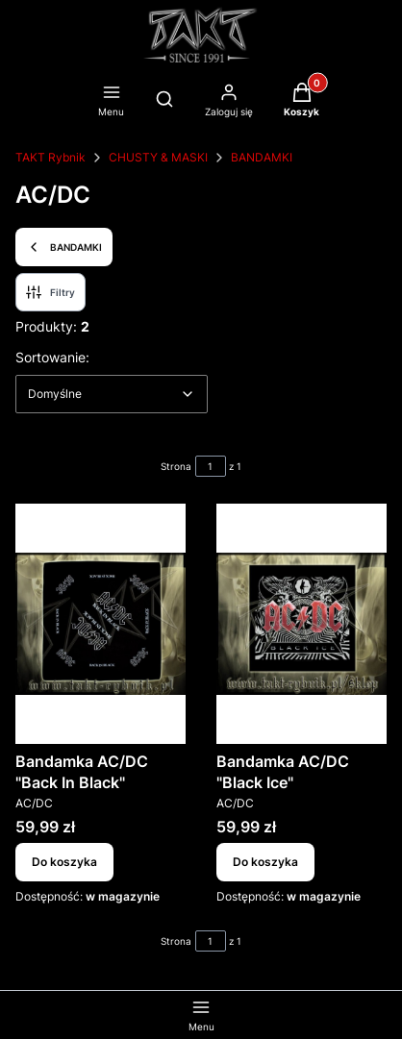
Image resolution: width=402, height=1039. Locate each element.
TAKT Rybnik (50, 157)
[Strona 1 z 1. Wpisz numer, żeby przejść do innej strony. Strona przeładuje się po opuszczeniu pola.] (210, 466)
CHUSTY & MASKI (158, 157)
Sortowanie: (52, 356)
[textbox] (111, 394)
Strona (176, 466)
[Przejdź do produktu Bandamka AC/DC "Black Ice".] (301, 624)
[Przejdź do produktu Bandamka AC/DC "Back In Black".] (100, 624)
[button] (301, 102)
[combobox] (111, 394)
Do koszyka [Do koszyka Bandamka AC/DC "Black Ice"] (265, 861)
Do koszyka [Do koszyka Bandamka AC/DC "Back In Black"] (64, 861)
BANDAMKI (261, 157)
